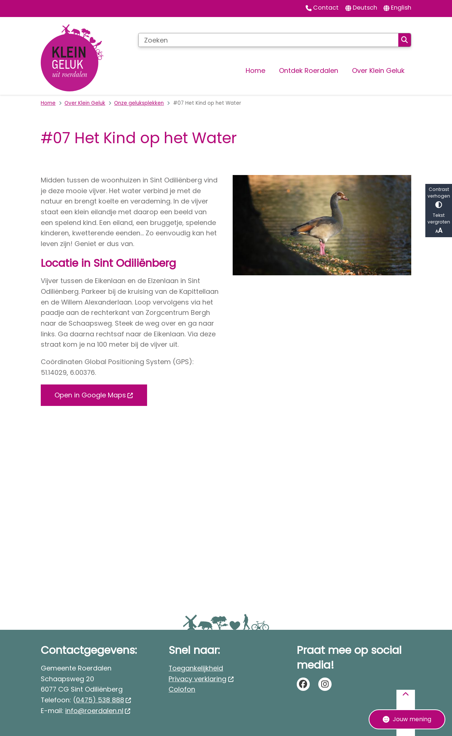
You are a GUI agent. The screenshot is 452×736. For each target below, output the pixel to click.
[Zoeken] (268, 40)
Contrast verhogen (438, 197)
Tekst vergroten (438, 223)
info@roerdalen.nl (98, 710)
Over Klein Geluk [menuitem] (378, 70)
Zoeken (404, 40)
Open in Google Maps (93, 395)
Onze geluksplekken (139, 103)
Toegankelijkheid (196, 668)
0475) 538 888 (104, 700)
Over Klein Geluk (84, 103)
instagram (325, 684)
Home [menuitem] (255, 70)
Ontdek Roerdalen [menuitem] (308, 70)
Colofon (182, 689)
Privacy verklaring (201, 678)
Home (48, 103)
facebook (303, 684)
